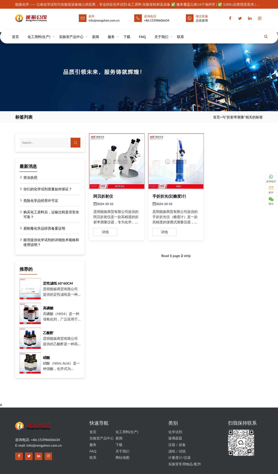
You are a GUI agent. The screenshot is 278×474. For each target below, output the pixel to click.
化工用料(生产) (39, 32)
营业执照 (28, 177)
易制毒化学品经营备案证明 (42, 228)
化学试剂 (175, 432)
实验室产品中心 (71, 32)
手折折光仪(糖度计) (169, 196)
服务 (111, 32)
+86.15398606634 (156, 20)
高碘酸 (48, 308)
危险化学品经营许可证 (39, 200)
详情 (105, 232)
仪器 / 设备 (176, 445)
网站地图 (122, 457)
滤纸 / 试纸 (176, 451)
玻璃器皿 (175, 438)
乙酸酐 (48, 333)
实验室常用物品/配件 (184, 464)
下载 (126, 32)
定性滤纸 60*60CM (58, 283)
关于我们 (161, 32)
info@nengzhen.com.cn (44, 445)
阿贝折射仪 (103, 196)
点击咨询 (202, 20)
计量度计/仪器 (179, 457)
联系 (180, 32)
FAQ (142, 32)
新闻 (95, 32)
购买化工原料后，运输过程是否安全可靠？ (49, 214)
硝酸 (46, 357)
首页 (15, 32)
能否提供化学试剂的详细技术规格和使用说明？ (49, 242)
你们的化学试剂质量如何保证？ (46, 189)
